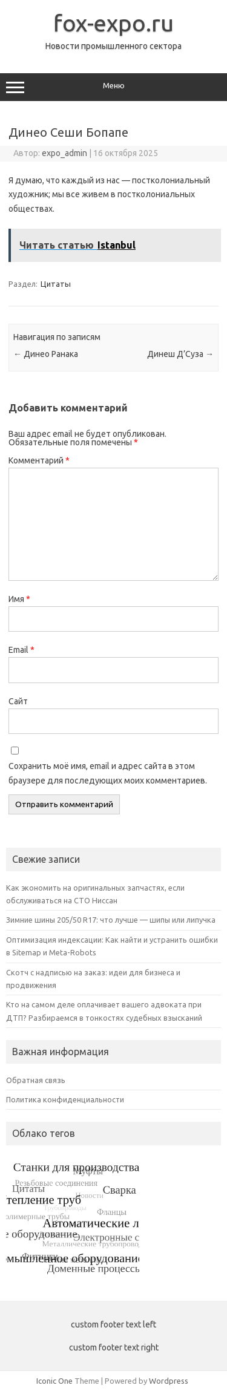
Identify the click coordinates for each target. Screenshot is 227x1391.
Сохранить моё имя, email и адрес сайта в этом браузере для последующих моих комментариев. (107, 773)
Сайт (18, 701)
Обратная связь (35, 1080)
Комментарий (39, 460)
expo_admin (64, 153)
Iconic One (54, 1380)
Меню (113, 87)
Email (21, 650)
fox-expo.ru (113, 23)
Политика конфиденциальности (65, 1099)
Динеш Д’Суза (180, 354)
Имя (19, 599)
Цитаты (56, 284)
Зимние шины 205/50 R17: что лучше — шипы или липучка (110, 919)
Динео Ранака (45, 354)
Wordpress (168, 1380)
